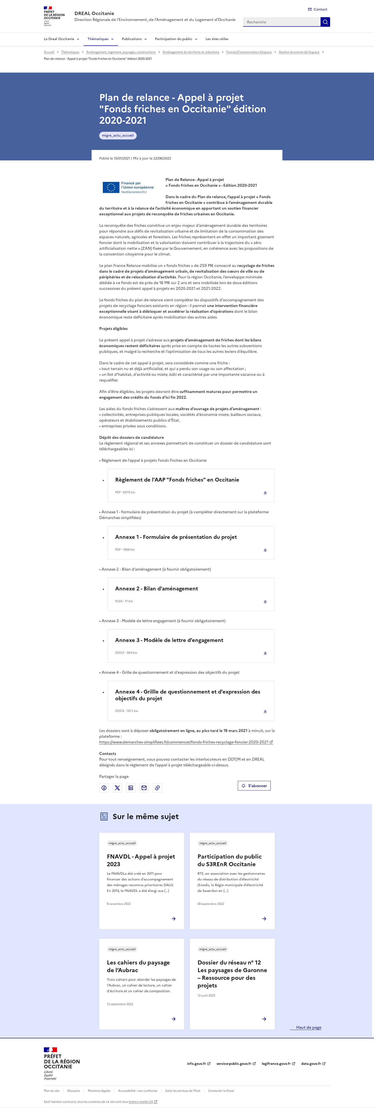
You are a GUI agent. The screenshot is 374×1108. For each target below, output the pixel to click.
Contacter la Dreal (221, 1091)
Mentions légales (99, 1091)
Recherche (325, 22)
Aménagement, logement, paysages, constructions (121, 52)
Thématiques (98, 39)
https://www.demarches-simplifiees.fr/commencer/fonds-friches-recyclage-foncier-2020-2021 (183, 742)
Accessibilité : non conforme (137, 1091)
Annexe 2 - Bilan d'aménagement (156, 589)
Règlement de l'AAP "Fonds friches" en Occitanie (177, 480)
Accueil (49, 52)
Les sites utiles (217, 39)
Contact (320, 9)
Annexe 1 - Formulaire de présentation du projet (176, 537)
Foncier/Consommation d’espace (249, 52)
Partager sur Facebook (104, 788)
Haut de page (308, 1027)
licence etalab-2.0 (141, 1102)
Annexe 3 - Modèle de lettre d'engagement (169, 640)
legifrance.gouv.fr (276, 1063)
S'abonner (254, 786)
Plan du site (51, 1091)
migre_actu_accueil (118, 135)
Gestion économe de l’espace (299, 52)
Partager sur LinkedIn (130, 788)
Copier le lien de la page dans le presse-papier (157, 788)
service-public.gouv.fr (234, 1063)
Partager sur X (117, 788)
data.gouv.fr (311, 1063)
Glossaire (73, 1091)
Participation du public (173, 39)
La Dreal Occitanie (59, 39)
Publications (132, 39)
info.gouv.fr (196, 1063)
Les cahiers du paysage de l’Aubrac (138, 966)
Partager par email (144, 788)
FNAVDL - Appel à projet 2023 (141, 860)
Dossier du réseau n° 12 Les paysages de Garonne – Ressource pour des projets (232, 974)
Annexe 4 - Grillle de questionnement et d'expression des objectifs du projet (187, 695)
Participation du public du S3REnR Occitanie (229, 860)
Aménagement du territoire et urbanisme (191, 52)
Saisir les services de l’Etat (182, 1091)
